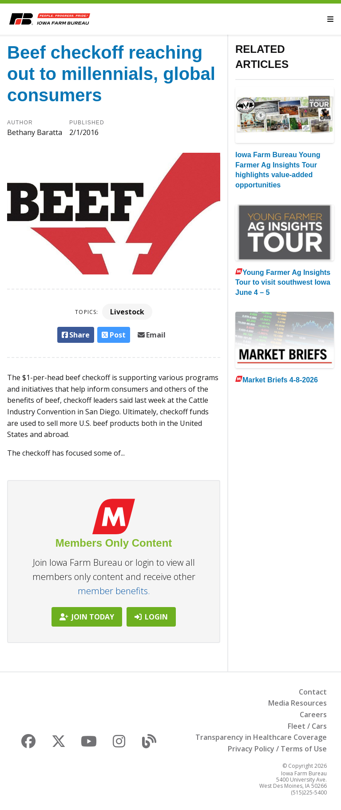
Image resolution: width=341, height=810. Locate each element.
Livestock (127, 312)
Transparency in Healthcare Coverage (261, 737)
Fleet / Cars (307, 726)
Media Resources (297, 703)
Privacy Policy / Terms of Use (277, 749)
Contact (313, 692)
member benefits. (114, 591)
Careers (313, 714)
